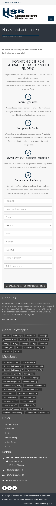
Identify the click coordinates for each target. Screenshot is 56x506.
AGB (51, 503)
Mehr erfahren (9, 319)
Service (7, 433)
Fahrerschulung (11, 437)
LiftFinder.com (41, 499)
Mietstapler (9, 429)
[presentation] (26, 277)
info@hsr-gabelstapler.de (16, 480)
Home (5, 36)
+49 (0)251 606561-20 (15, 475)
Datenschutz (40, 503)
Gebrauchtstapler (17, 36)
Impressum (27, 503)
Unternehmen (10, 442)
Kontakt (8, 446)
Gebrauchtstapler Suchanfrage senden (25, 285)
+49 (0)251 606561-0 (13, 2)
